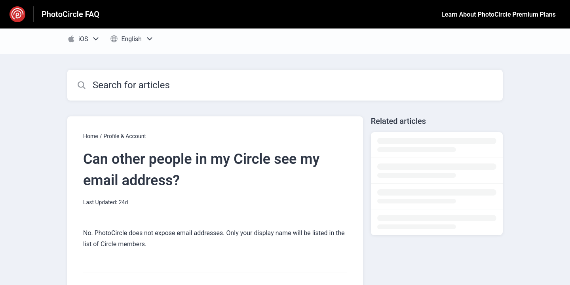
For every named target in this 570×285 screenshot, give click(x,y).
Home (90, 136)
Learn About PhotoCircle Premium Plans (498, 14)
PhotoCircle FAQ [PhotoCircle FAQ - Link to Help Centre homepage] (70, 14)
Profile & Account (124, 136)
